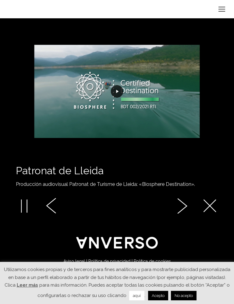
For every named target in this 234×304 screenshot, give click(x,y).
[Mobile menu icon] (222, 9)
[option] (117, 113)
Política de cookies (152, 261)
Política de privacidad (109, 261)
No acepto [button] (184, 295)
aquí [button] (137, 295)
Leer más (27, 285)
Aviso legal (74, 261)
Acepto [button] (158, 295)
